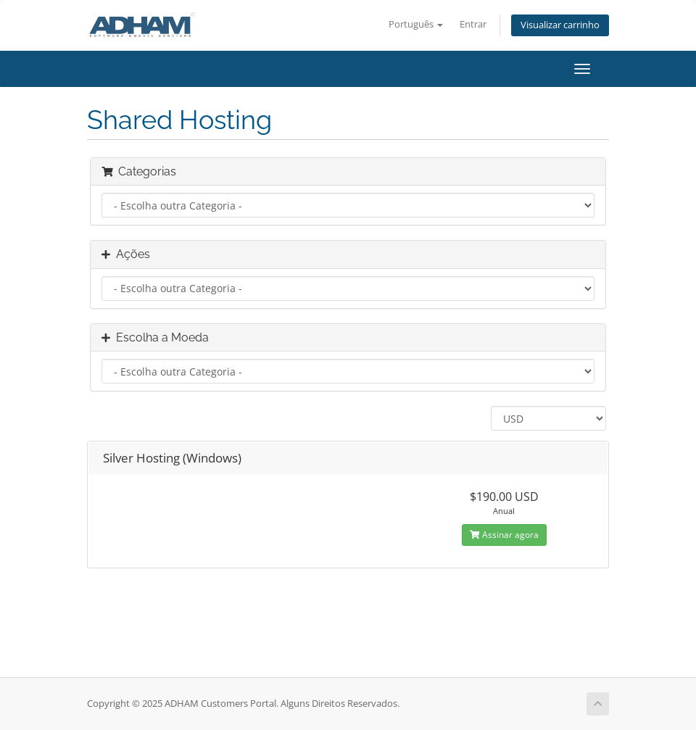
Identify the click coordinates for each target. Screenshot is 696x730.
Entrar (473, 24)
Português (416, 24)
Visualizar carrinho (560, 25)
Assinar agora (504, 534)
